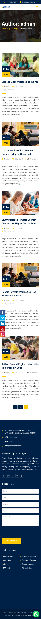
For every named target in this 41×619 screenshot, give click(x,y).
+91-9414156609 (11, 437)
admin (8, 87)
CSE (16, 159)
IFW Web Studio (30, 615)
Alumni (5, 564)
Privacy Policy (27, 568)
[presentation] (18, 532)
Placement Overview (29, 560)
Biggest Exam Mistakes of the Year (20, 81)
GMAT (17, 87)
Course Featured (28, 564)
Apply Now (7, 560)
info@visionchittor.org (29, 2)
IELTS (22, 87)
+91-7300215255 (11, 2)
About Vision (8, 556)
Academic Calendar (29, 556)
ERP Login (6, 568)
